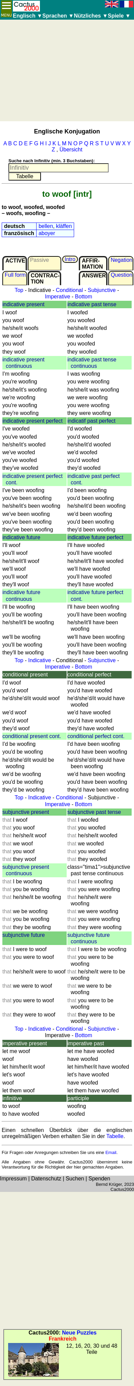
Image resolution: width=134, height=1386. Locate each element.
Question (121, 275)
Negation (121, 260)
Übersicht (71, 149)
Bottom (83, 296)
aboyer (47, 233)
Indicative (39, 660)
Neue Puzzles (79, 1333)
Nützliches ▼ (91, 16)
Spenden (99, 1178)
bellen (46, 226)
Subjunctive (102, 290)
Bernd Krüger (109, 1184)
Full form (15, 275)
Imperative (57, 296)
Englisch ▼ (27, 16)
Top (19, 290)
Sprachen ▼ (58, 16)
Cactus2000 (122, 1189)
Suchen (75, 1178)
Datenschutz (46, 1178)
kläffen (64, 226)
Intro (70, 259)
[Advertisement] (65, 70)
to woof (56, 193)
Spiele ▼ (119, 16)
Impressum (13, 1178)
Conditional (69, 290)
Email (110, 1152)
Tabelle (115, 1136)
